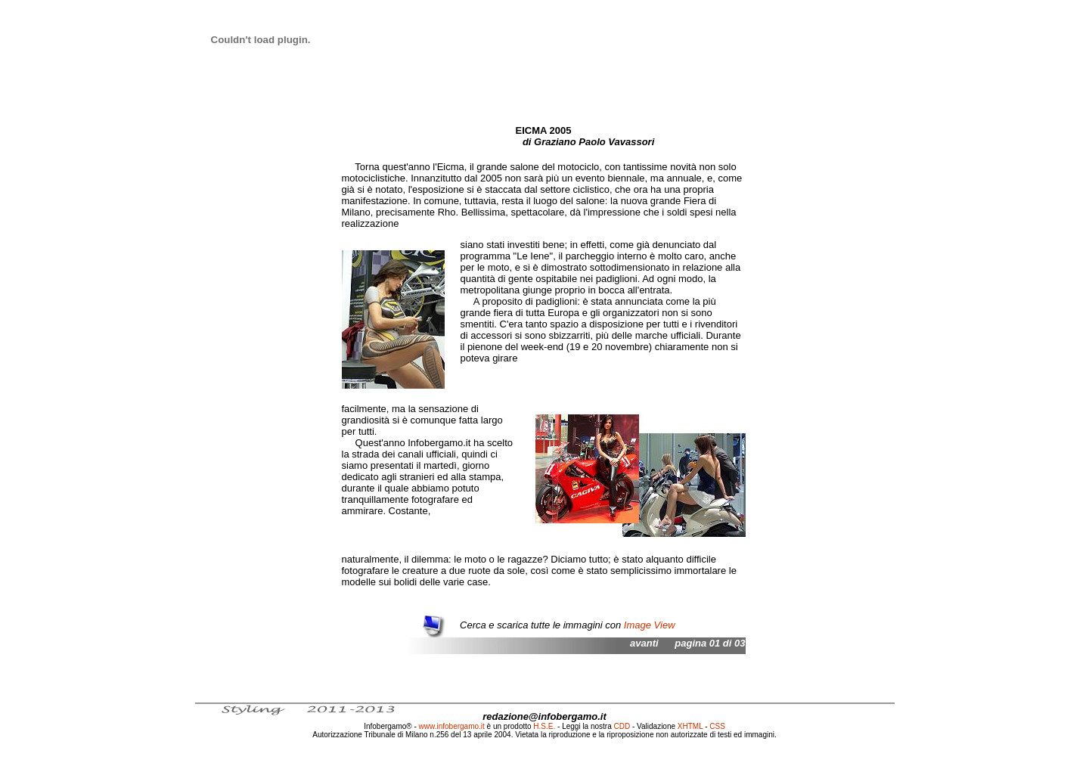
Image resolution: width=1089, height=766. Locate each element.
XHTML (690, 726)
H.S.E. (544, 726)
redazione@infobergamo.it (544, 716)
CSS (717, 726)
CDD (622, 726)
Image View (649, 625)
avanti (644, 643)
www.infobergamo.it (452, 726)
